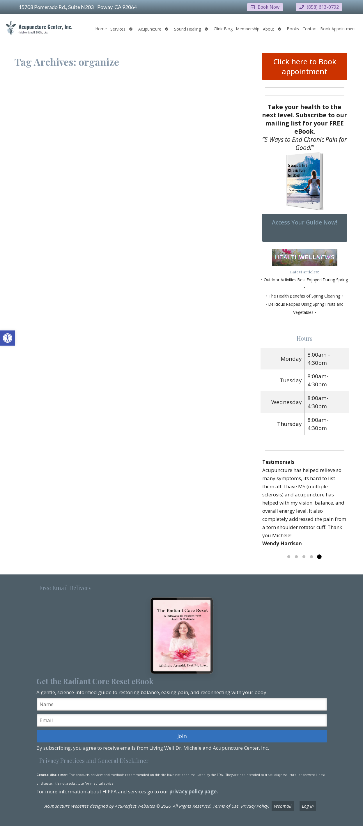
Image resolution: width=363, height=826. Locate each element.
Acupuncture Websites (67, 806)
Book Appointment (338, 28)
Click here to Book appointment (304, 66)
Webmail (282, 806)
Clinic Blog (223, 28)
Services (117, 28)
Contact (309, 28)
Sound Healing (187, 28)
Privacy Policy (254, 806)
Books (293, 28)
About (268, 28)
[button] (7, 338)
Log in (308, 806)
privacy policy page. (194, 791)
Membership (247, 28)
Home (101, 28)
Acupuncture (149, 28)
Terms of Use (226, 806)
